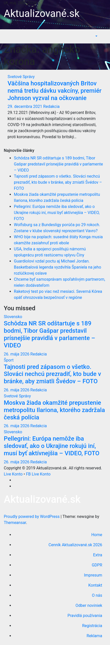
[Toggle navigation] (102, 36)
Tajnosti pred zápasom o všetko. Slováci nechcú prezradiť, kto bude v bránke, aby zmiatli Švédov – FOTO (58, 182)
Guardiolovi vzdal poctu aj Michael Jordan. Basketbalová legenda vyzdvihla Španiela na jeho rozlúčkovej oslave (57, 267)
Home (96, 534)
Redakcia (51, 106)
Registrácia (92, 625)
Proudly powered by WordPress (32, 516)
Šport (9, 360)
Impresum (93, 575)
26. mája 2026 (17, 354)
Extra (97, 555)
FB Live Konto (38, 474)
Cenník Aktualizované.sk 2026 (75, 544)
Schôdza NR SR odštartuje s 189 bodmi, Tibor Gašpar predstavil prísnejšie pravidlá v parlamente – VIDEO (58, 164)
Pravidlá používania (84, 615)
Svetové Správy (21, 76)
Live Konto (13, 474)
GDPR (97, 565)
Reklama (94, 635)
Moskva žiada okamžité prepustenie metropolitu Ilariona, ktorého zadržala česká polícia (54, 410)
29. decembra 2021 (25, 106)
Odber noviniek (88, 605)
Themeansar (15, 522)
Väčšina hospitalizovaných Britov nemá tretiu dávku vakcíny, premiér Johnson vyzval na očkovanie (54, 91)
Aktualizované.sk (41, 13)
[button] (95, 36)
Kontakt (95, 585)
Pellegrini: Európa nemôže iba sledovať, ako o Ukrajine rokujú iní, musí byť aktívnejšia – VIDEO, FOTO (57, 212)
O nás (97, 595)
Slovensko (13, 316)
